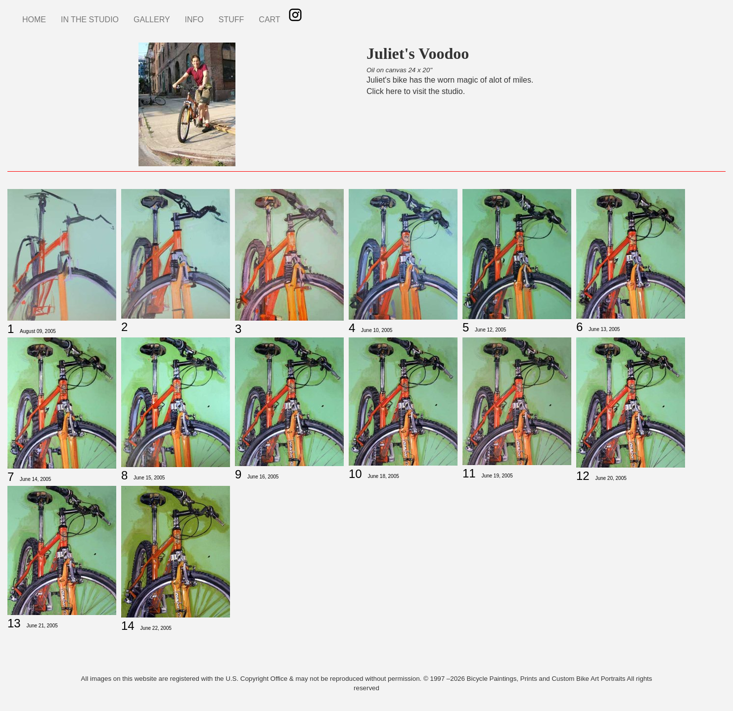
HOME (34, 19)
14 (128, 625)
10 (355, 473)
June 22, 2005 (155, 628)
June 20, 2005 (610, 478)
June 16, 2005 (262, 476)
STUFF (231, 19)
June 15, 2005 (149, 477)
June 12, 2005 (490, 329)
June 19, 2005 (496, 475)
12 (583, 475)
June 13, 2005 (604, 329)
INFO (194, 19)
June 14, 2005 (35, 479)
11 (469, 473)
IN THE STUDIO (90, 19)
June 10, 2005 (376, 330)
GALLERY (152, 19)
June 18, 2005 (383, 476)
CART (269, 19)
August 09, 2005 (38, 331)
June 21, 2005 (41, 625)
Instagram (295, 14)
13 (14, 623)
